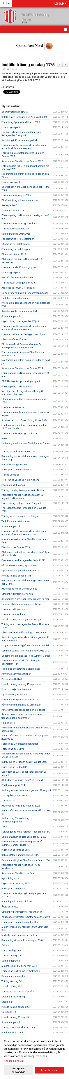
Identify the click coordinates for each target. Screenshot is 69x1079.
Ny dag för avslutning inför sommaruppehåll (24, 293)
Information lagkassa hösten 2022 (19, 699)
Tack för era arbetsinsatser (15, 298)
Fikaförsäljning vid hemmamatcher (19, 200)
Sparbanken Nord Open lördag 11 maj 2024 (24, 420)
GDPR (4, 438)
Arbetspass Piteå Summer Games (19, 588)
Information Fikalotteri (13, 485)
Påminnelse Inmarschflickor (16, 674)
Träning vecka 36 (10, 474)
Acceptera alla (49, 1070)
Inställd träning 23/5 (11, 986)
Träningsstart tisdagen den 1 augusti (20, 516)
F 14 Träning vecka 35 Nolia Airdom (20, 479)
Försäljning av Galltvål (12, 748)
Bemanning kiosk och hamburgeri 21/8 (22, 940)
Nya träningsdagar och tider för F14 (20, 570)
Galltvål (5, 945)
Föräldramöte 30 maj (12, 1032)
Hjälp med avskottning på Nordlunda (20, 668)
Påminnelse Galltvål (11, 679)
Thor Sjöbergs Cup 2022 (14, 795)
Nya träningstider (10, 878)
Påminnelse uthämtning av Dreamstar (21, 704)
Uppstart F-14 (8, 1012)
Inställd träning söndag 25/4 (16, 1007)
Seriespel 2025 (9, 205)
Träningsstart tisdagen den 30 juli (19, 282)
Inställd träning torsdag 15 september (21, 684)
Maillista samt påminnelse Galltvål (19, 935)
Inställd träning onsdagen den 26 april (21, 619)
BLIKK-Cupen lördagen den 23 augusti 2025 (24, 117)
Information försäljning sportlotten (19, 433)
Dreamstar (7, 1001)
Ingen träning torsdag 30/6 (15, 849)
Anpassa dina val (13, 1060)
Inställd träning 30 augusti (15, 1017)
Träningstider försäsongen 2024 (18, 451)
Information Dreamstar (13, 609)
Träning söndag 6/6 (11, 981)
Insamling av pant (10, 127)
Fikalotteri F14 (8, 722)
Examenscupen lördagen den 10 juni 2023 (23, 560)
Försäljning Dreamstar (13, 888)
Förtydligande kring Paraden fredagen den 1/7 (25, 831)
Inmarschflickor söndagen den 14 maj (21, 604)
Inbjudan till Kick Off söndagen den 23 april (24, 632)
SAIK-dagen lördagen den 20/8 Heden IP (22, 780)
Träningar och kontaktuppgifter (18, 991)
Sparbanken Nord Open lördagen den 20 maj (25, 599)
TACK (4, 826)
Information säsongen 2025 (16, 195)
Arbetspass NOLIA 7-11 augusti (18, 287)
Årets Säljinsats (9, 906)
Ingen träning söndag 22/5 (15, 883)
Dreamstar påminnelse (13, 976)
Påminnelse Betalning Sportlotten (19, 565)
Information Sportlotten (13, 614)
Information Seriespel (12, 407)
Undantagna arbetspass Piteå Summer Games (25, 655)
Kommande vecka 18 (12, 210)
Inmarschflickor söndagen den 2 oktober (23, 709)
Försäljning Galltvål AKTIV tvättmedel (20, 971)
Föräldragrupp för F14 (13, 785)
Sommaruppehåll (10, 316)
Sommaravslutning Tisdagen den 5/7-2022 (23, 836)
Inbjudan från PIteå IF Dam (15, 339)
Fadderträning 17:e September (17, 238)
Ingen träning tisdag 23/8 (14, 767)
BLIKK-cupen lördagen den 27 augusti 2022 (24, 762)
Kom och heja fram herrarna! (16, 689)
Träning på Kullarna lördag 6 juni (18, 1027)
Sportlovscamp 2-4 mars (14, 112)
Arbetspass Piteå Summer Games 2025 (22, 161)
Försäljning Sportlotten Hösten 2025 (20, 122)
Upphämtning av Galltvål (14, 694)
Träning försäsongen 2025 (15, 228)
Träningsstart (8, 800)
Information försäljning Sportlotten (19, 223)
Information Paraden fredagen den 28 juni (23, 334)
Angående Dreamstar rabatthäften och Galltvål (26, 917)
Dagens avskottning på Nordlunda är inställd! (25, 645)
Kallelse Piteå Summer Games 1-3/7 (20, 855)
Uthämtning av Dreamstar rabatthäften (21, 911)
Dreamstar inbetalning (13, 996)
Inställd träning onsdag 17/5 (28, 64)
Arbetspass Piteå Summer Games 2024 (22, 368)
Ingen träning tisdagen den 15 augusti (21, 503)
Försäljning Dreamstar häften (16, 469)
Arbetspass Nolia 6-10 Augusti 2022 (20, 805)
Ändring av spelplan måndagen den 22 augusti (26, 790)
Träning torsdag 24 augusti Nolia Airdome (23, 490)
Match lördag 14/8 (11, 950)
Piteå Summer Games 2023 (15, 547)
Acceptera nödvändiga (18, 1070)
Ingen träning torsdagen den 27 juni (20, 321)
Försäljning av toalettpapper (16, 249)
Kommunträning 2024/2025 (15, 233)
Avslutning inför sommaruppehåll (19, 140)
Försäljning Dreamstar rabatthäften (19, 743)
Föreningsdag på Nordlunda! (16, 386)
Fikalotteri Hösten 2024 (13, 254)
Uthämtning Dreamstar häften (17, 593)
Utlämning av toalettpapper (15, 244)
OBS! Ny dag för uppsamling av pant (20, 381)
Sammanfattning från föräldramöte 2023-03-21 (26, 650)
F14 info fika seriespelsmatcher (18, 277)
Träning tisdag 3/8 (11, 955)
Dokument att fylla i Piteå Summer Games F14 (25, 860)
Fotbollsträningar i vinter (14, 464)
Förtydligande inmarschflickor (17, 901)
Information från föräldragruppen (19, 267)
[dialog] (34, 1056)
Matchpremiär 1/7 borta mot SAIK (19, 965)
